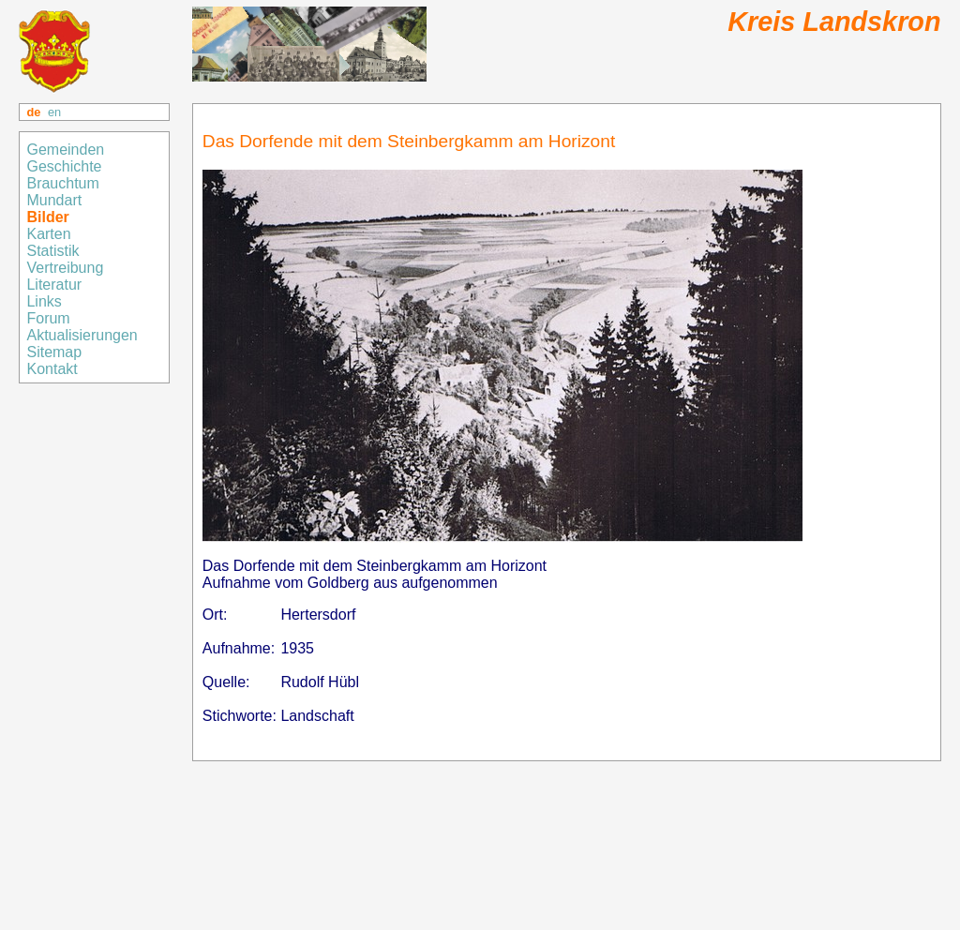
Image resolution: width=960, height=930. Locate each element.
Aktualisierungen (81, 335)
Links (46, 301)
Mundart (54, 200)
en (54, 112)
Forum (47, 318)
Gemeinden (67, 150)
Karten (50, 234)
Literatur (54, 284)
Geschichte (63, 166)
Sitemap (55, 352)
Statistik (52, 251)
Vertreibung (66, 268)
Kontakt (54, 369)
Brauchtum (62, 183)
